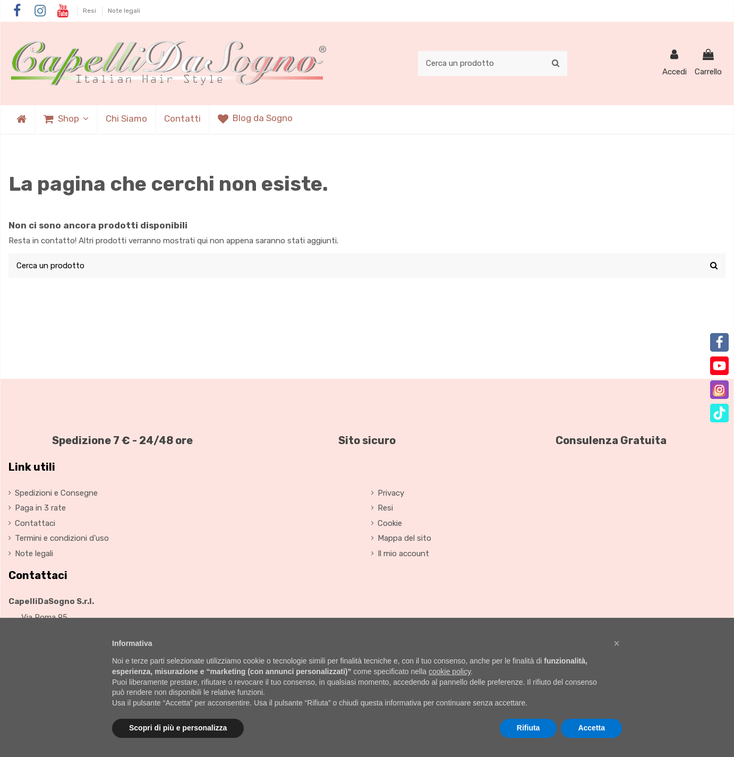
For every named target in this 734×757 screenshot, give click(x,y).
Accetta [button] (591, 728)
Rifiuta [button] (528, 728)
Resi (90, 10)
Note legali (124, 10)
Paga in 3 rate (40, 508)
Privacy (391, 493)
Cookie (390, 523)
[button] (66, 119)
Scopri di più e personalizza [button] (178, 728)
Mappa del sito (404, 538)
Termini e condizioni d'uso (62, 538)
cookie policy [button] (450, 671)
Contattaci (35, 523)
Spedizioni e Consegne (56, 493)
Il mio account (403, 553)
